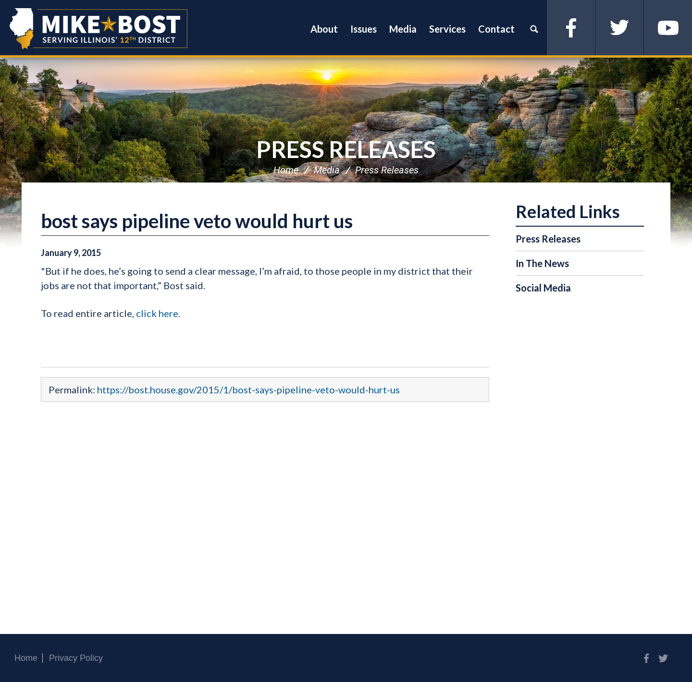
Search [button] (534, 29)
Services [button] (447, 29)
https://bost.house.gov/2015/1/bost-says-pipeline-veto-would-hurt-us (248, 389)
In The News (542, 263)
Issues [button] (363, 29)
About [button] (324, 29)
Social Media (543, 287)
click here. (158, 313)
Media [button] (403, 29)
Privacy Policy (76, 658)
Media (327, 170)
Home (285, 170)
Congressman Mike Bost (98, 29)
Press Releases (346, 149)
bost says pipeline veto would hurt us (197, 220)
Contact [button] (496, 29)
